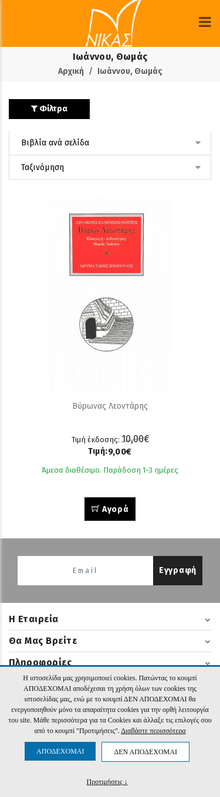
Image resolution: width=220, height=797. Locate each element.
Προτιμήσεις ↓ (107, 781)
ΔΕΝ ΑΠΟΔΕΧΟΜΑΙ (145, 752)
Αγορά (110, 509)
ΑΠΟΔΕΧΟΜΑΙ (60, 751)
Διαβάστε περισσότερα (153, 731)
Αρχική (71, 71)
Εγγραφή (178, 570)
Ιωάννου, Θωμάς (130, 71)
